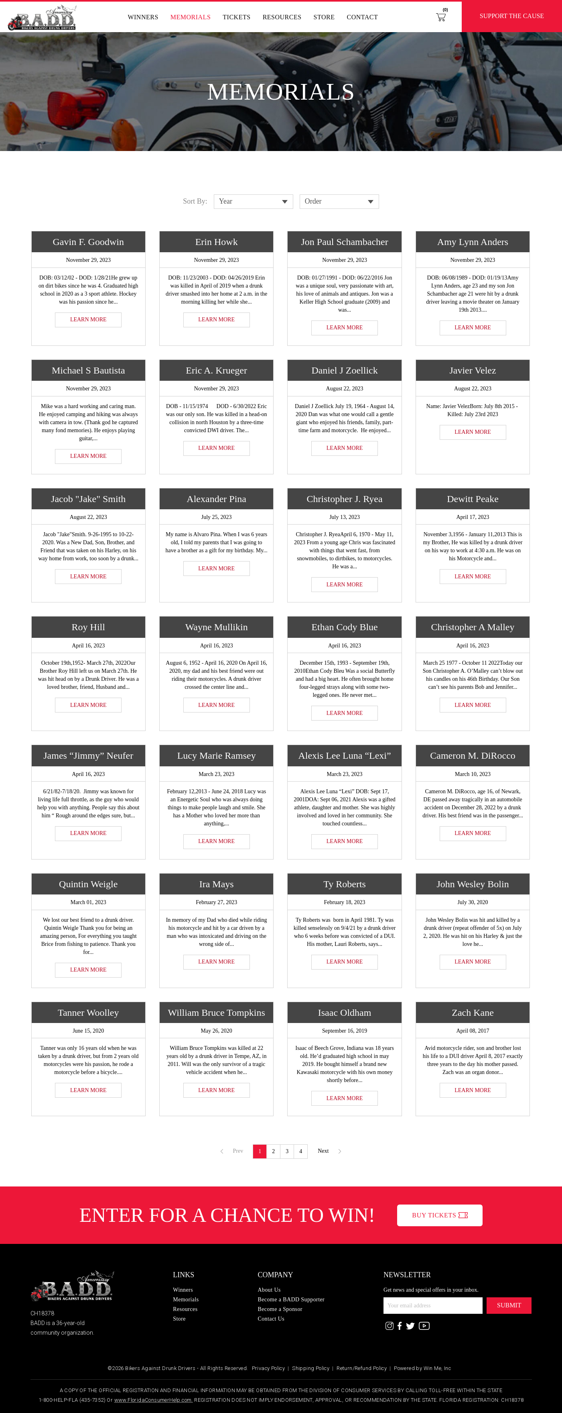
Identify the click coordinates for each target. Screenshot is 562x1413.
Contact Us (271, 1319)
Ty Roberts (344, 884)
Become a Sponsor (280, 1309)
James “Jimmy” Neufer (88, 755)
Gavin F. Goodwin (88, 242)
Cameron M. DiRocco (472, 755)
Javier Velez (472, 370)
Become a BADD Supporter (291, 1300)
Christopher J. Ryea (345, 499)
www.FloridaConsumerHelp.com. (153, 1400)
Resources (282, 17)
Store (324, 17)
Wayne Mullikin (216, 627)
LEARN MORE (88, 319)
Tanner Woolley (88, 1012)
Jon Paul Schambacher (344, 242)
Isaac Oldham (344, 1012)
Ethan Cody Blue (344, 627)
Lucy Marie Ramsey (216, 755)
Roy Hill (88, 627)
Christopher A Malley (473, 627)
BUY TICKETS (434, 1215)
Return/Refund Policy (362, 1368)
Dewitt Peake (473, 499)
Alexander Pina (216, 499)
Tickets (236, 17)
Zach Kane (473, 1012)
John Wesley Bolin (472, 884)
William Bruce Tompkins (216, 1012)
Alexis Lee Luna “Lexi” (344, 755)
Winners (143, 17)
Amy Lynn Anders (472, 242)
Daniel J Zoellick (344, 370)
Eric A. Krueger (216, 370)
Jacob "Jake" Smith (88, 499)
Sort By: (195, 201)
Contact (362, 17)
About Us (269, 1290)
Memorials (190, 17)
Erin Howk (216, 242)
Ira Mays (216, 884)
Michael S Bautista (88, 370)
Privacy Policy (268, 1368)
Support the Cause (512, 15)
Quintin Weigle (88, 884)
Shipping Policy (310, 1368)
